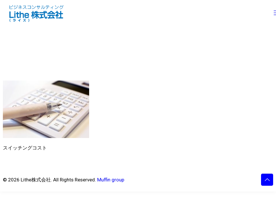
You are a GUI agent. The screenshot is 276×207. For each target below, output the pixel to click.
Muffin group (110, 180)
